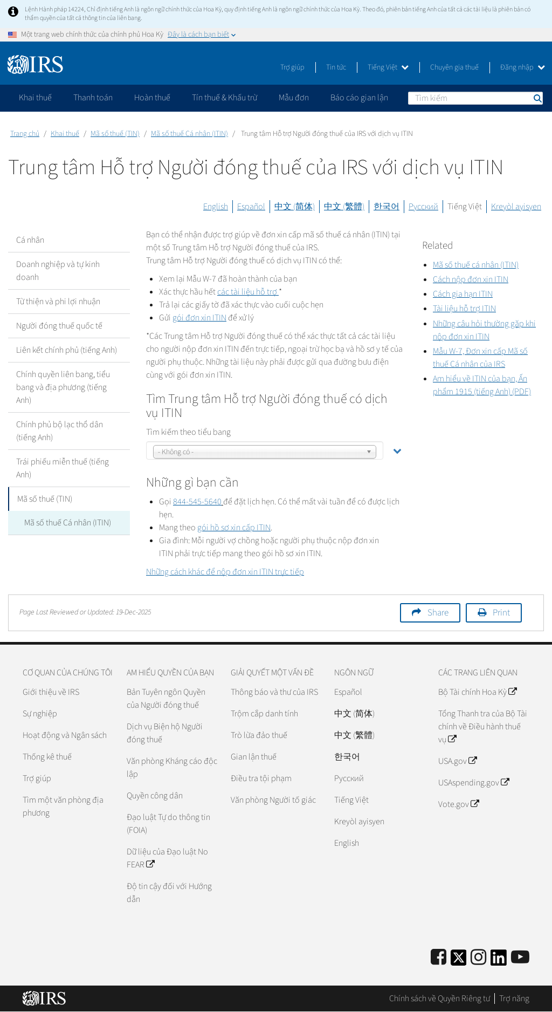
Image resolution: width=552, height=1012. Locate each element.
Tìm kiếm (537, 98)
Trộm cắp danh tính (264, 714)
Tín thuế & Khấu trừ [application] (224, 98)
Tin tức (336, 67)
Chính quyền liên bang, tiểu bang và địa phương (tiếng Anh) (63, 387)
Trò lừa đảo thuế (259, 735)
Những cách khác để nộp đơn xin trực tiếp (225, 572)
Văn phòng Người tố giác (273, 800)
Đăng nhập (522, 67)
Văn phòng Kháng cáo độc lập (172, 767)
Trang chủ (24, 133)
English (215, 207)
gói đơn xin (199, 318)
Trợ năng (514, 998)
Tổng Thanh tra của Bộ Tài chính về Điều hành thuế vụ (482, 727)
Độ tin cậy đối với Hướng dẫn (169, 892)
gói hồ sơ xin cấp (234, 528)
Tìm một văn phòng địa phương (63, 806)
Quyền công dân (155, 796)
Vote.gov (458, 804)
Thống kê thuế (47, 757)
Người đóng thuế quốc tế (59, 326)
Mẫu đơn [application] (294, 98)
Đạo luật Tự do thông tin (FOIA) (168, 823)
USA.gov (457, 761)
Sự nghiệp (40, 714)
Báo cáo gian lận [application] (359, 98)
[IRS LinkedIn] (499, 961)
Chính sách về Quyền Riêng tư (439, 998)
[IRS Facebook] (438, 958)
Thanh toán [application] (93, 98)
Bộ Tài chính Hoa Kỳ (477, 692)
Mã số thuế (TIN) (115, 133)
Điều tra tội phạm (261, 778)
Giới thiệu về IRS (51, 692)
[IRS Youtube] (520, 958)
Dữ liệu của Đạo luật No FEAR (167, 858)
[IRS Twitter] (459, 961)
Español (251, 207)
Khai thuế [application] (35, 98)
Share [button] (437, 612)
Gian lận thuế (254, 757)
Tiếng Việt (388, 67)
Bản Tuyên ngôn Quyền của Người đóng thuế (166, 698)
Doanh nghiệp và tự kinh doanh (58, 270)
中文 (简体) (294, 207)
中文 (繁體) (344, 207)
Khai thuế (65, 133)
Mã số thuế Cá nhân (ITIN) (189, 133)
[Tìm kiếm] (475, 98)
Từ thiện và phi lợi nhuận (58, 301)
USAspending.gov (473, 783)
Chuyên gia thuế (454, 67)
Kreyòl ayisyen (516, 207)
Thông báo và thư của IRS (274, 692)
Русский (423, 207)
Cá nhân (30, 240)
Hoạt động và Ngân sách (65, 735)
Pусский (349, 778)
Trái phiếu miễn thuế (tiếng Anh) (62, 468)
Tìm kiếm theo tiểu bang (188, 432)
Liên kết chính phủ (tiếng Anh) (66, 350)
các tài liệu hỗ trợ (248, 292)
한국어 (386, 207)
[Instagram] (478, 958)
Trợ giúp (292, 67)
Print (501, 612)
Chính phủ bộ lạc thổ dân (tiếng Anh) (59, 431)
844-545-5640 (197, 502)
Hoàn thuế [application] (152, 98)
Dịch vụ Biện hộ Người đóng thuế (165, 733)
